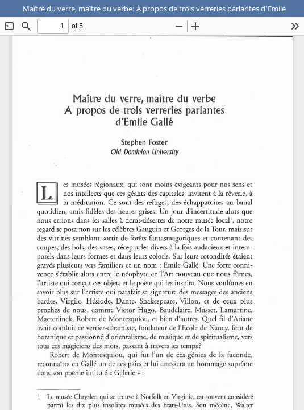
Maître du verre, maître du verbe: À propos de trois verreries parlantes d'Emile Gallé (163, 8)
